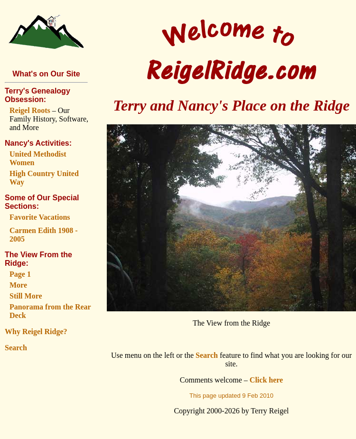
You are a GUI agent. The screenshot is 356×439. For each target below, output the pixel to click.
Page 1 (20, 274)
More (18, 285)
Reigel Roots (29, 110)
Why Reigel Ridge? (36, 331)
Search (16, 348)
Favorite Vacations (39, 217)
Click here (266, 380)
